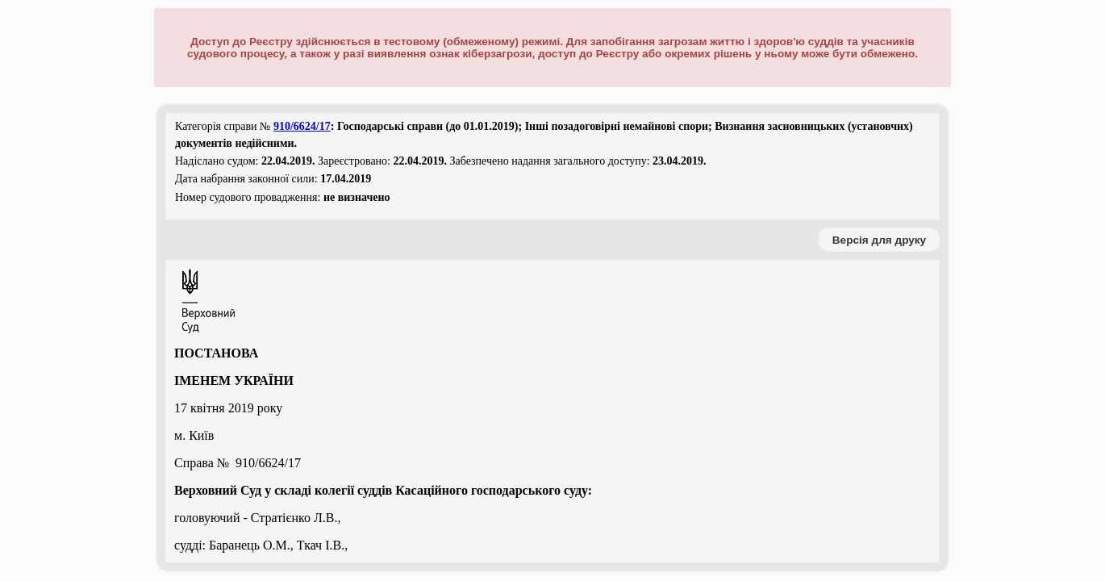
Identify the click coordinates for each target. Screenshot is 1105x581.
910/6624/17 (302, 126)
